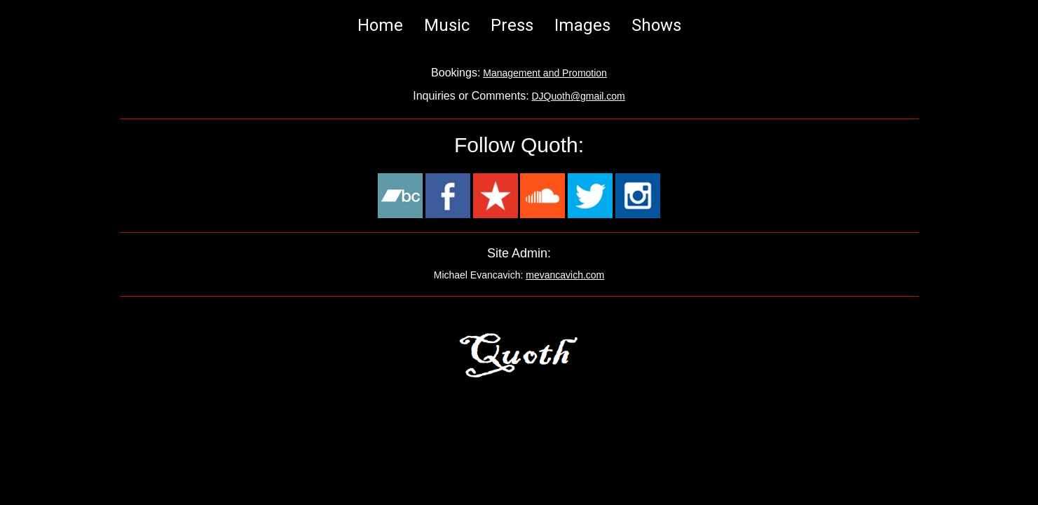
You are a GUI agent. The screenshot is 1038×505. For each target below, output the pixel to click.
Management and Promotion (545, 73)
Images (582, 25)
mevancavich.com (565, 275)
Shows (656, 25)
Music (447, 25)
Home (380, 25)
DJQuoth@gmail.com (578, 96)
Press (512, 25)
